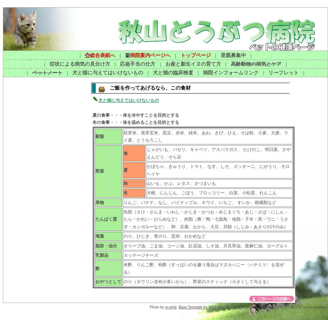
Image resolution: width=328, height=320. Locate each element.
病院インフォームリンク (231, 72)
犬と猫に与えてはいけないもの (107, 72)
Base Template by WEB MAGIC (204, 307)
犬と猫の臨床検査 (173, 72)
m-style (171, 307)
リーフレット (283, 72)
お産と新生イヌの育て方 (193, 64)
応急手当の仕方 (137, 64)
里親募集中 (233, 55)
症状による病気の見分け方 (79, 64)
